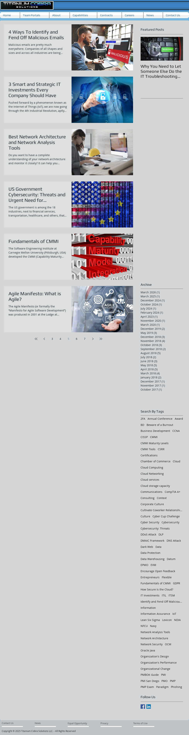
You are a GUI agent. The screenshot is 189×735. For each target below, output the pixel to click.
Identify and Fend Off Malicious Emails (162, 601)
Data (158, 547)
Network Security (152, 644)
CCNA (176, 431)
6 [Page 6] (76, 339)
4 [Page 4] (60, 339)
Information (148, 608)
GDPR (176, 583)
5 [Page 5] (68, 339)
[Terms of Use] (141, 723)
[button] (59, 15)
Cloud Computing (152, 467)
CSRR (161, 449)
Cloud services (150, 479)
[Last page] (100, 338)
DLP (161, 534)
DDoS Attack (148, 534)
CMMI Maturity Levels (155, 443)
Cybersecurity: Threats (155, 528)
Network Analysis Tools (155, 632)
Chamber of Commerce (155, 461)
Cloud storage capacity (155, 486)
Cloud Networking (152, 473)
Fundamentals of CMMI (156, 583)
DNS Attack (174, 540)
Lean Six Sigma (150, 620)
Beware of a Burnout (160, 425)
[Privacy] (107, 723)
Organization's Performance (159, 662)
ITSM (172, 595)
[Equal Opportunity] (78, 723)
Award (179, 418)
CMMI (154, 437)
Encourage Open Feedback (158, 571)
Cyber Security (150, 522)
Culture (145, 516)
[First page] (36, 338)
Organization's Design (155, 656)
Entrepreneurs (150, 577)
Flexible (167, 577)
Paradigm (162, 687)
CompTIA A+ (172, 492)
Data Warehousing (153, 559)
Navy (153, 626)
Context (162, 498)
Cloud (176, 461)
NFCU (144, 626)
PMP (173, 681)
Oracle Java (148, 650)
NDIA (177, 620)
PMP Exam (147, 687)
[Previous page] (44, 338)
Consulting (147, 498)
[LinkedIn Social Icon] (148, 706)
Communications (151, 492)
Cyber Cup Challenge (166, 516)
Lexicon (167, 620)
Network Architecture (154, 638)
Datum (171, 559)
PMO (164, 681)
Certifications (149, 455)
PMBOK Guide (150, 675)
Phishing (176, 687)
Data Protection (150, 553)
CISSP (144, 437)
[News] (38, 723)
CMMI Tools (148, 449)
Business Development (155, 431)
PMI (163, 675)
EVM (153, 565)
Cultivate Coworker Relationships (162, 510)
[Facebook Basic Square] (143, 706)
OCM (168, 644)
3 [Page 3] (52, 339)
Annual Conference (160, 418)
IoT (174, 614)
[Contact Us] (9, 723)
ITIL (164, 595)
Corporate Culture (152, 504)
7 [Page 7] (84, 339)
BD (142, 425)
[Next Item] (177, 49)
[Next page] (92, 338)
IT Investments (150, 595)
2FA (143, 418)
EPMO (144, 565)
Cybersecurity (170, 522)
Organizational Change (155, 669)
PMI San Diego (150, 681)
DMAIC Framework (152, 540)
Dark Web (147, 547)
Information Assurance (155, 614)
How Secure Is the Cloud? (157, 589)
